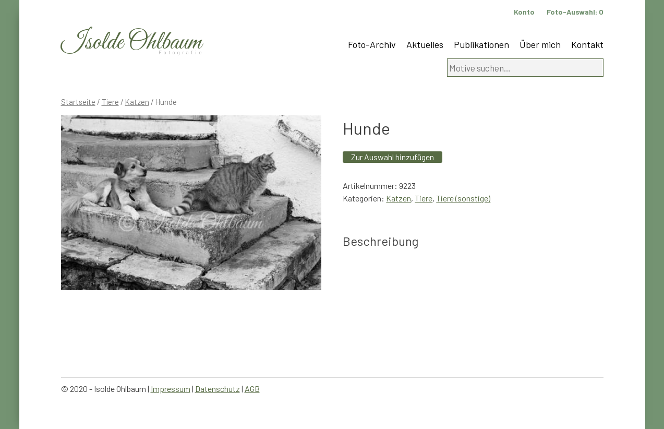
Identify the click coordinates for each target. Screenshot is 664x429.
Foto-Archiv (372, 44)
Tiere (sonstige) (463, 198)
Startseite (78, 101)
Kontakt (587, 44)
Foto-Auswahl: (575, 11)
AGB (252, 389)
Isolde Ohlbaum (131, 42)
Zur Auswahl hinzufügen (392, 157)
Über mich (540, 44)
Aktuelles (424, 44)
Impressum (170, 389)
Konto (524, 11)
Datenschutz (217, 389)
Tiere (110, 101)
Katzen (137, 101)
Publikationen (481, 44)
